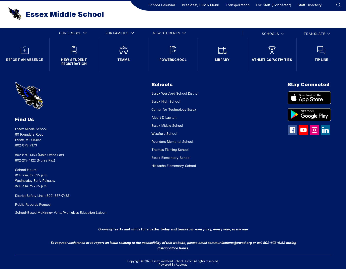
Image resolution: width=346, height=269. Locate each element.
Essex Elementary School (170, 158)
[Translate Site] (317, 33)
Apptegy (181, 264)
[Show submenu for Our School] (70, 33)
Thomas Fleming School (170, 150)
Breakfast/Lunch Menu (200, 5)
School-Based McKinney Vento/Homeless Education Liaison (60, 213)
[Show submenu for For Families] (117, 33)
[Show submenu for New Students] (166, 33)
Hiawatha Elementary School (173, 166)
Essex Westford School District (174, 93)
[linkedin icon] (325, 134)
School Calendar (162, 5)
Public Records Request (33, 205)
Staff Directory (310, 5)
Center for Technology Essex (173, 109)
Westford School (164, 134)
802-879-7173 (26, 145)
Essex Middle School (167, 126)
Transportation (238, 5)
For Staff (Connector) (273, 5)
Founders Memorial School (172, 142)
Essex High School (165, 101)
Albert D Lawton (164, 118)
